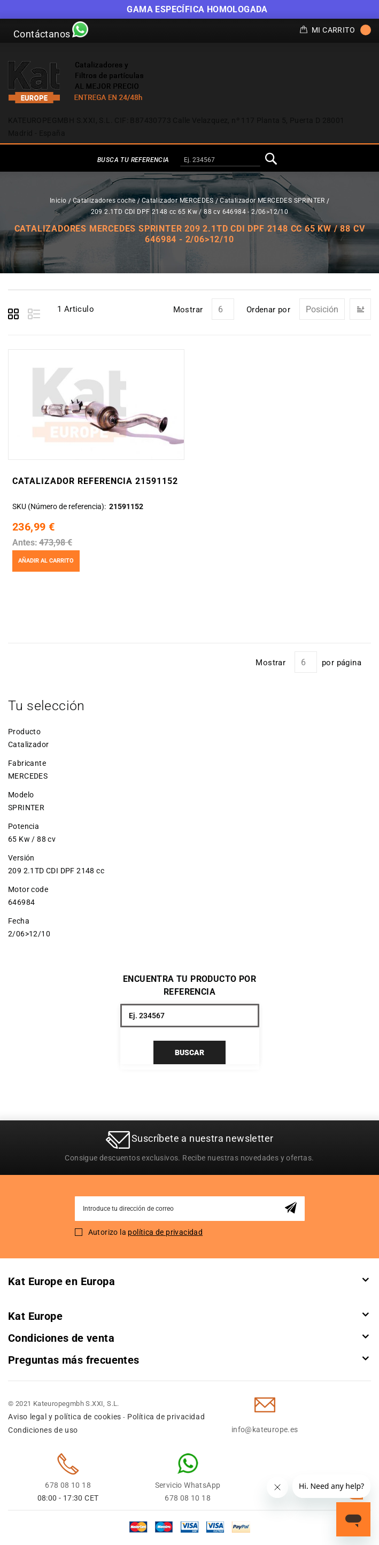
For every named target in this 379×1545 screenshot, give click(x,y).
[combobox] (220, 160)
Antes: (24, 542)
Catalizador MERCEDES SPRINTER (272, 200)
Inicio (58, 200)
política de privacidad (165, 1232)
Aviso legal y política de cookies (64, 1416)
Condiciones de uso (43, 1430)
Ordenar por (268, 309)
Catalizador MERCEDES (178, 200)
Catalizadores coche (104, 200)
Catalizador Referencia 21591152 (95, 481)
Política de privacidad (166, 1416)
